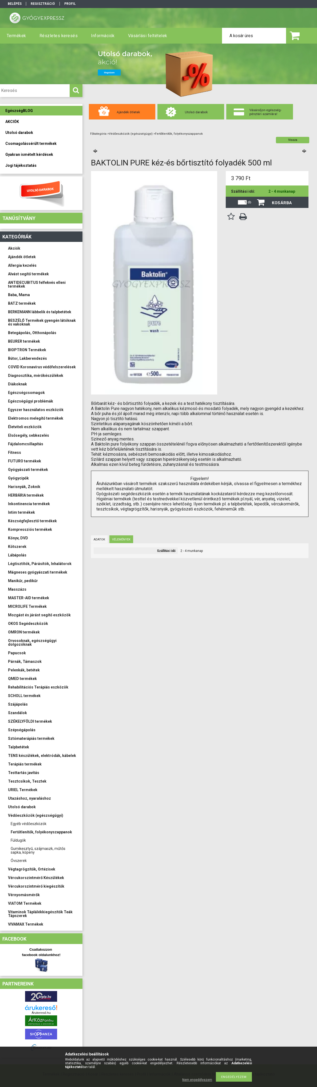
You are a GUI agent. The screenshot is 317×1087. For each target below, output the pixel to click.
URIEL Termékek (22, 790)
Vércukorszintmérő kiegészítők (36, 886)
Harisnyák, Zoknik (24, 487)
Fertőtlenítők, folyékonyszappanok (41, 832)
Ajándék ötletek (22, 257)
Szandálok (17, 713)
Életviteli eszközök (25, 427)
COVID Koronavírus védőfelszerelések (42, 367)
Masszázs (17, 589)
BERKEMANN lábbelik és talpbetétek (39, 312)
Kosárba (282, 202)
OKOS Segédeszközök (28, 623)
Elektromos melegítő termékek (35, 418)
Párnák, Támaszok (25, 661)
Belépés (15, 4)
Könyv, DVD (18, 538)
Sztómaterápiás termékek (31, 738)
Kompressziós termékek (30, 529)
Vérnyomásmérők (24, 895)
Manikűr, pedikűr (23, 581)
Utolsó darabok (22, 807)
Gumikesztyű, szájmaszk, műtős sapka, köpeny (38, 850)
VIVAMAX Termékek (25, 924)
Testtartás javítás (23, 773)
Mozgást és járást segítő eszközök (39, 615)
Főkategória (98, 134)
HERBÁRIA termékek (26, 495)
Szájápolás (18, 704)
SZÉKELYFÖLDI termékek (30, 721)
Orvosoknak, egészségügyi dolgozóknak (32, 643)
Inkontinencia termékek (29, 504)
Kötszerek (17, 546)
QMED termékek (22, 678)
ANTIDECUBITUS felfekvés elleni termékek (37, 284)
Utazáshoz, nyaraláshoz (29, 798)
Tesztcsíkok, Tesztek (27, 781)
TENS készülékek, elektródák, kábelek (42, 755)
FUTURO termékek (24, 461)
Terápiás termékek (25, 764)
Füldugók (18, 840)
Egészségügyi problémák (30, 401)
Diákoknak (17, 384)
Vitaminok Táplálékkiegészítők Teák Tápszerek (40, 914)
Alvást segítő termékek (28, 274)
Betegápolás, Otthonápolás (32, 333)
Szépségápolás (21, 730)
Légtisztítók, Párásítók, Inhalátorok (40, 564)
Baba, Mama (19, 295)
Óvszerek (19, 860)
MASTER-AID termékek (28, 598)
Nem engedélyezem (197, 1080)
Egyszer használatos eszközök (36, 410)
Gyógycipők (18, 478)
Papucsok (17, 653)
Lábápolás (17, 555)
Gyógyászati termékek (28, 469)
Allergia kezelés (22, 265)
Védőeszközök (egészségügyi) (35, 815)
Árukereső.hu (41, 1013)
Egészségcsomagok (26, 392)
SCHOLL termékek (24, 696)
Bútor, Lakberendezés (27, 358)
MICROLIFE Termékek (27, 606)
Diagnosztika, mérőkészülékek (35, 375)
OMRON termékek (24, 632)
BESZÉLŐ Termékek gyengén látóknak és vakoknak (42, 322)
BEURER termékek (24, 341)
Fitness (14, 452)
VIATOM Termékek (24, 903)
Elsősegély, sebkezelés (28, 435)
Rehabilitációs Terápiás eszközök (38, 687)
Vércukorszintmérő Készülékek (36, 878)
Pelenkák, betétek (24, 670)
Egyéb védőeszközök (28, 824)
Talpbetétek (18, 747)
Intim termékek (21, 512)
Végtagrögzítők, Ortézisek (31, 869)
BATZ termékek (22, 303)
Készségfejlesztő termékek (32, 521)
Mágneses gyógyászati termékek (37, 572)
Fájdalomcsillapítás (25, 444)
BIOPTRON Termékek (27, 350)
